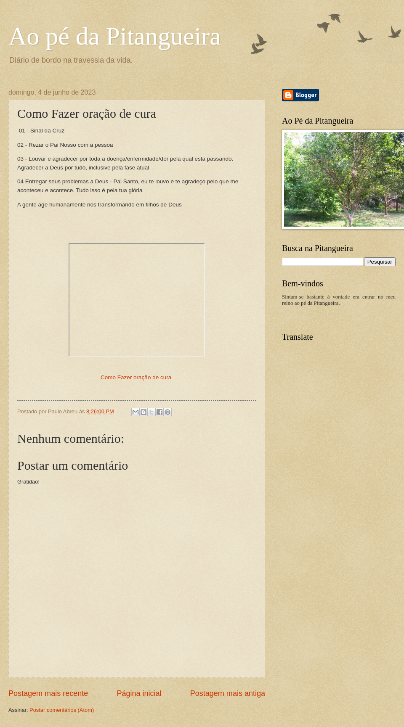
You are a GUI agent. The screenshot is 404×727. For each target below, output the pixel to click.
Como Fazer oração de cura (136, 377)
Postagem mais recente (48, 693)
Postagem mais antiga (227, 693)
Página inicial (139, 693)
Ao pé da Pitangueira (114, 36)
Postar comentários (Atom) (61, 710)
